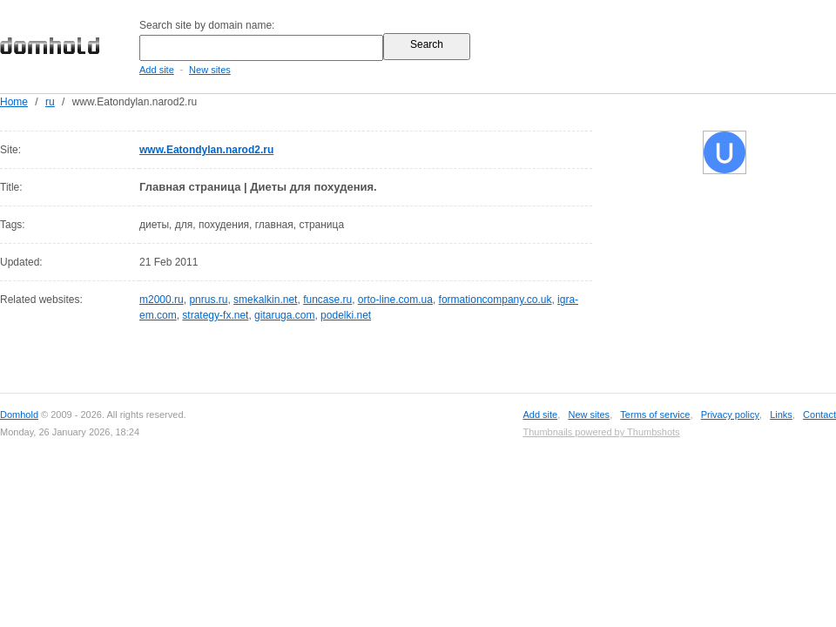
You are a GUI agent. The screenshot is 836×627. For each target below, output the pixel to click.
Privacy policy (730, 414)
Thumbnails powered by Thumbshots (600, 432)
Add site (156, 69)
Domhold (19, 414)
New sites (210, 69)
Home (14, 102)
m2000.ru (161, 299)
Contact (819, 414)
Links (781, 414)
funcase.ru (327, 299)
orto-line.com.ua (395, 299)
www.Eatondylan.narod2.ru (206, 150)
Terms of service (655, 414)
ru (50, 102)
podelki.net (345, 315)
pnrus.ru (208, 299)
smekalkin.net (265, 299)
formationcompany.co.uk (495, 299)
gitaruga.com (284, 315)
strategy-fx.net (215, 315)
